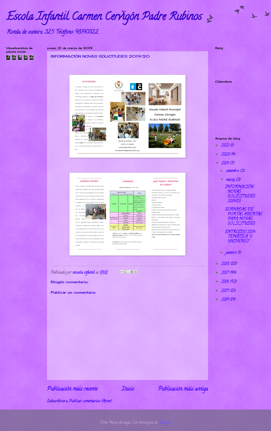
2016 (225, 282)
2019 (225, 164)
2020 (226, 155)
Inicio (128, 389)
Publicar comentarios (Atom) (90, 401)
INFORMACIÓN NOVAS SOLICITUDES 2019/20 (240, 194)
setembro (233, 171)
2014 (225, 300)
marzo (231, 180)
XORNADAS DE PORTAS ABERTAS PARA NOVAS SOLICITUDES (243, 217)
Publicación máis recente (72, 389)
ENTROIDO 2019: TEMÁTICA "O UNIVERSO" (240, 237)
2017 (225, 273)
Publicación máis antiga (183, 389)
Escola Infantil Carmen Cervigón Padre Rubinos (104, 17)
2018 (225, 264)
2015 (225, 291)
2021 (225, 146)
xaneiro (232, 253)
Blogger (165, 423)
